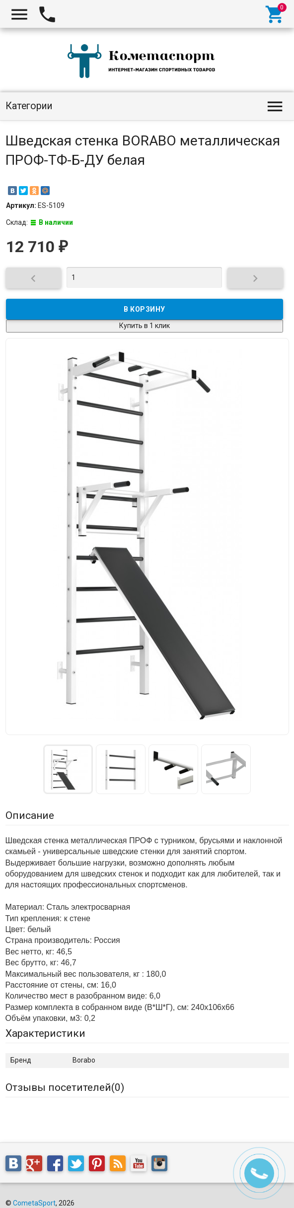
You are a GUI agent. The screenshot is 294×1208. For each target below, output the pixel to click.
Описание (29, 815)
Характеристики (45, 1033)
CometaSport (34, 1203)
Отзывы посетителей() (64, 1087)
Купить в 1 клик (144, 326)
